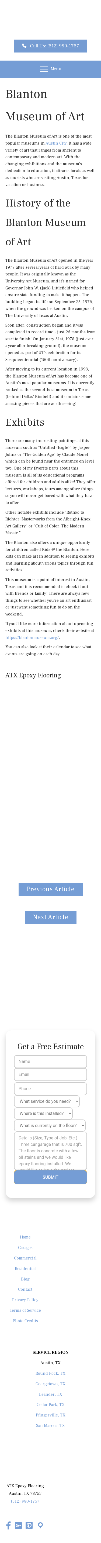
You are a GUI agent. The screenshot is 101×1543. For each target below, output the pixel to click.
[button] (50, 46)
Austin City (56, 143)
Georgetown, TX (50, 1384)
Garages (25, 1247)
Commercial (25, 1258)
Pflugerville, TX (50, 1415)
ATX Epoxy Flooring (33, 675)
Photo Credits (25, 1321)
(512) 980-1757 (25, 1501)
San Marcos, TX (50, 1425)
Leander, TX (50, 1394)
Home (25, 1237)
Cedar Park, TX (51, 1404)
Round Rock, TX (50, 1373)
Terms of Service (25, 1310)
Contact (25, 1289)
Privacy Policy (25, 1300)
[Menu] (51, 69)
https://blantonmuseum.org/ (32, 637)
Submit (50, 1177)
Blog (25, 1279)
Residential (25, 1268)
